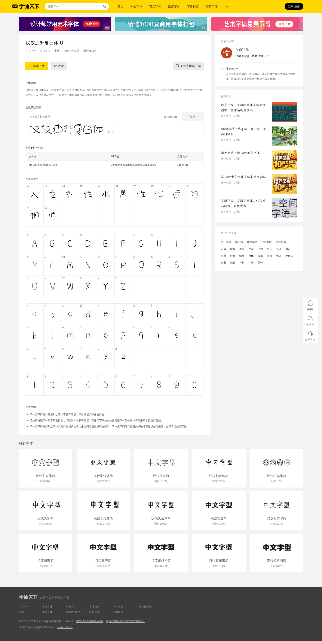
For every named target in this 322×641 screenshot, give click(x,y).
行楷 (242, 262)
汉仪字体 (45, 50)
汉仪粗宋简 (45, 560)
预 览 (192, 116)
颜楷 (260, 255)
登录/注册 (294, 6)
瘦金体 (289, 255)
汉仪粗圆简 (219, 518)
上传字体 (47, 611)
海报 (269, 255)
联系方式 (94, 611)
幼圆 (232, 262)
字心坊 (239, 242)
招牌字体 (212, 6)
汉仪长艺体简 (161, 518)
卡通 (56, 50)
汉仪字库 (242, 49)
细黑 (242, 255)
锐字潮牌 (266, 242)
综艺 (269, 248)
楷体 (232, 248)
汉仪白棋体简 (276, 476)
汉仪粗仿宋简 (276, 518)
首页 (121, 6)
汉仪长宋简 (45, 518)
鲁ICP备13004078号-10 (89, 621)
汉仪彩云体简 (45, 476)
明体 (278, 255)
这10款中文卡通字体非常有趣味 (244, 177)
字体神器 (193, 6)
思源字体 (281, 242)
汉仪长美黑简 (103, 518)
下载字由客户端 (190, 65)
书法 (278, 248)
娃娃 (232, 255)
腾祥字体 (252, 242)
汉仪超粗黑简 (161, 560)
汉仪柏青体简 (219, 476)
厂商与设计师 (144, 606)
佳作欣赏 (226, 115)
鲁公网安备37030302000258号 (126, 621)
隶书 (223, 262)
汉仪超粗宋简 (219, 560)
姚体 (251, 255)
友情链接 (118, 611)
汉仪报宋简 (161, 476)
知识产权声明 (73, 611)
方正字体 (226, 242)
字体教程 (94, 606)
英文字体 (155, 6)
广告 (251, 262)
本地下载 (39, 65)
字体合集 (118, 606)
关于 (21, 611)
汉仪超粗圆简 (276, 560)
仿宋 (288, 248)
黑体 (260, 262)
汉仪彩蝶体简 (103, 476)
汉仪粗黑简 (103, 560)
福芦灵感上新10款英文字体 (240, 153)
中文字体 (136, 6)
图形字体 (174, 6)
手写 (251, 248)
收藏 (61, 65)
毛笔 (242, 248)
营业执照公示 (65, 627)
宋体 (223, 248)
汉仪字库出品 (71, 50)
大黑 (223, 255)
